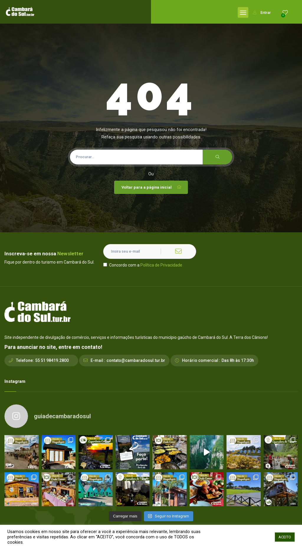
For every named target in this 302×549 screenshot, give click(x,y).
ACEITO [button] (284, 537)
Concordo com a (142, 265)
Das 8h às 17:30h (237, 360)
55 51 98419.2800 (52, 360)
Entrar (262, 12)
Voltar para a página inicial (152, 187)
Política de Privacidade (161, 265)
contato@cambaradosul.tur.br (135, 360)
